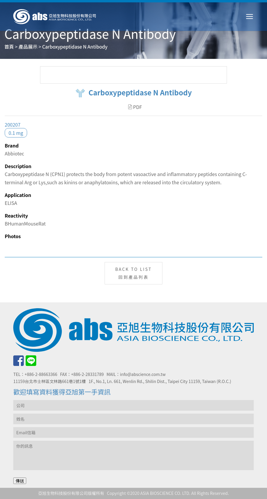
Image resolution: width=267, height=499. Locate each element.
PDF (135, 106)
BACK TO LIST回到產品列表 (133, 273)
